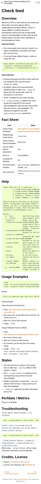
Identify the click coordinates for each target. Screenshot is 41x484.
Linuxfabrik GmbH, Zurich (19, 462)
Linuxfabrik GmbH (22, 479)
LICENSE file (30, 465)
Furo (23, 481)
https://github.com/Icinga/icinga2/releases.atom (21, 334)
